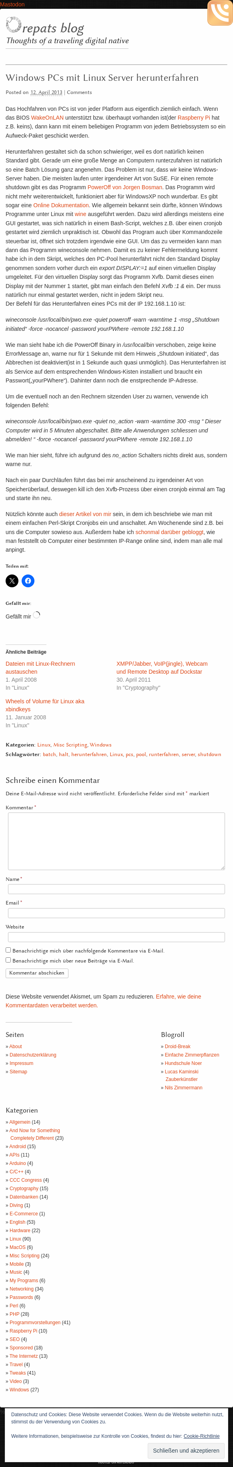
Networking (22, 1289)
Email (14, 903)
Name (14, 880)
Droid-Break (178, 1046)
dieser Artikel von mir (85, 514)
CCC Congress (26, 1180)
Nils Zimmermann (184, 1088)
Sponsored (21, 1348)
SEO (15, 1339)
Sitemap (18, 1072)
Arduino (17, 1163)
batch (49, 755)
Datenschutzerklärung (33, 1055)
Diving (16, 1205)
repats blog (52, 28)
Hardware (20, 1230)
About (15, 1046)
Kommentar (21, 808)
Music (16, 1272)
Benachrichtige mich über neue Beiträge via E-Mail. (73, 961)
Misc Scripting (70, 745)
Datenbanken (24, 1197)
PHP (14, 1314)
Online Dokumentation (61, 205)
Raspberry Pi (194, 117)
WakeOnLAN (47, 117)
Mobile (17, 1264)
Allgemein (19, 1122)
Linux (43, 745)
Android (17, 1146)
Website (15, 927)
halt (63, 755)
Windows (101, 745)
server (188, 755)
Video (16, 1381)
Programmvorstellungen (35, 1322)
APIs (14, 1155)
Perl (14, 1306)
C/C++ (17, 1172)
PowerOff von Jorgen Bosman (125, 187)
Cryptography (24, 1188)
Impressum (21, 1063)
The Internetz (24, 1356)
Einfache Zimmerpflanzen (192, 1055)
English (17, 1222)
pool (141, 755)
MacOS (18, 1247)
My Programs (24, 1280)
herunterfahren (89, 755)
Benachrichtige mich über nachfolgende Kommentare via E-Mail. (88, 951)
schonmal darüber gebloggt (170, 532)
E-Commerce (24, 1214)
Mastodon (12, 4)
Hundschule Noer (183, 1063)
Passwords (21, 1297)
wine (80, 214)
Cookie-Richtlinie (202, 1436)
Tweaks (18, 1373)
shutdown (209, 755)
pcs (129, 755)
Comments (79, 93)
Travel (16, 1364)
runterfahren (164, 755)
